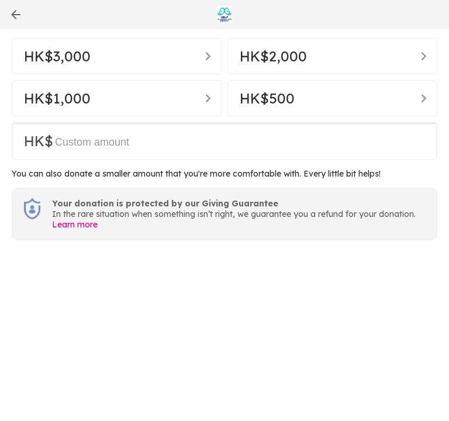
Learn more (75, 224)
